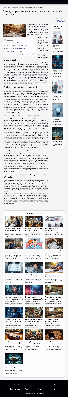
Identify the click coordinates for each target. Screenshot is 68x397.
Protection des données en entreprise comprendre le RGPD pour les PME (14, 299)
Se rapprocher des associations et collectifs (16, 48)
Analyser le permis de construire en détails (16, 45)
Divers (52, 389)
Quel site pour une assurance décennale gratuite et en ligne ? (56, 98)
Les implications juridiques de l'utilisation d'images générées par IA (34, 344)
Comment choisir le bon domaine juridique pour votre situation (13, 277)
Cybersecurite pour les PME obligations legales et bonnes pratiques (13, 321)
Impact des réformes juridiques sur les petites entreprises (13, 253)
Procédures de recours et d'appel (14, 51)
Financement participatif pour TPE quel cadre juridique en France (53, 299)
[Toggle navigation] (3, 2)
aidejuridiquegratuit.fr (9, 146)
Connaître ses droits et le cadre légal (15, 42)
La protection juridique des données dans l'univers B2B (13, 368)
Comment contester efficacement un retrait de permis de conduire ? (33, 253)
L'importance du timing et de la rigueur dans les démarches (20, 54)
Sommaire (9, 40)
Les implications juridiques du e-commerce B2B (54, 344)
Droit (9, 7)
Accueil (4, 7)
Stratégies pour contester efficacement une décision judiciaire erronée (34, 321)
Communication (15, 389)
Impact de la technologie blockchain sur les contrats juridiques (33, 230)
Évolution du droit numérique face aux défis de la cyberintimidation (34, 299)
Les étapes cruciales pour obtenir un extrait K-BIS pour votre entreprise (14, 344)
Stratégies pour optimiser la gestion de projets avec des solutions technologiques (57, 121)
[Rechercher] (32, 384)
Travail (27, 389)
